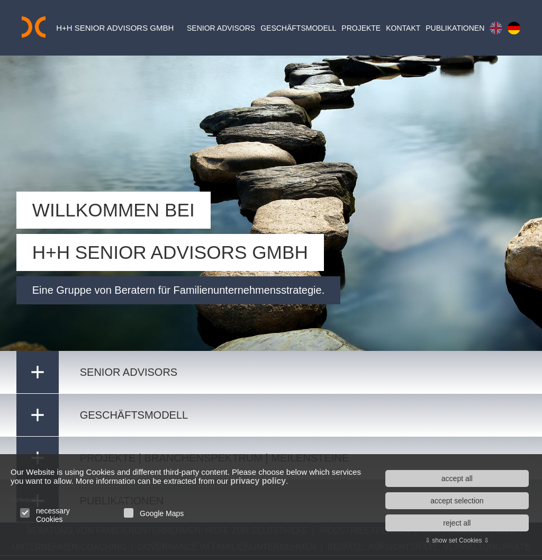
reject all (457, 523)
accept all (457, 478)
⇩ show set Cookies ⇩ (457, 540)
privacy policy (300, 481)
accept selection (456, 500)
